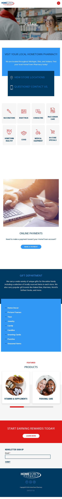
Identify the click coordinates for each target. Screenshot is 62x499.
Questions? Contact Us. (31, 86)
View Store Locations (29, 77)
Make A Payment (31, 246)
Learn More (31, 435)
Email (7, 453)
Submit (7, 461)
